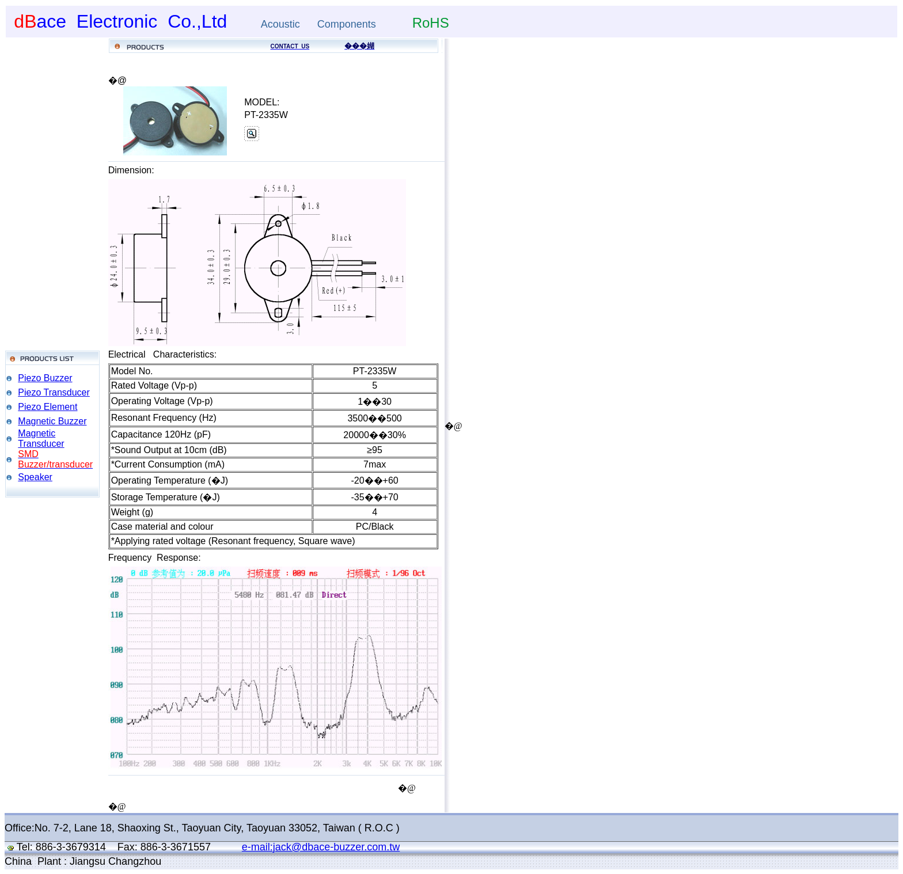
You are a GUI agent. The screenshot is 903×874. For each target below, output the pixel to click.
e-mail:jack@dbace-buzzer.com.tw (321, 847)
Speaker (35, 477)
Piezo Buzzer (45, 378)
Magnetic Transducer (41, 438)
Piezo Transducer (54, 392)
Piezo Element (47, 407)
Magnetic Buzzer (52, 421)
